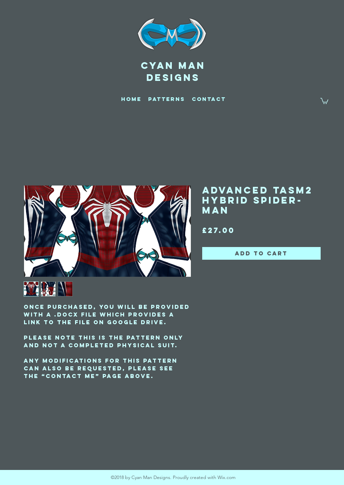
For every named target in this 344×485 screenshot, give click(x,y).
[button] (324, 100)
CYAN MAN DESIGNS (173, 71)
